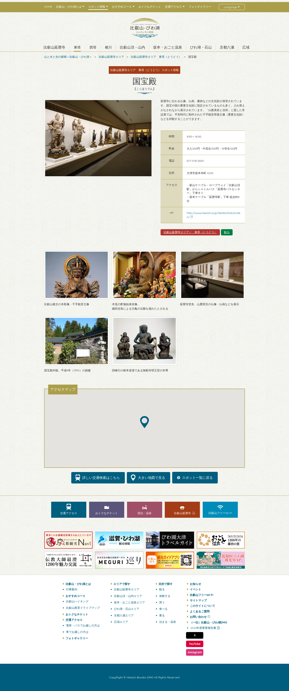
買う (162, 602)
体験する (164, 596)
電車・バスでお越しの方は (83, 625)
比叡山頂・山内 (132, 47)
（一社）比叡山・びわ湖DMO (208, 622)
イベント (195, 589)
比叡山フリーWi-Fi (201, 595)
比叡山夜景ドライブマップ (83, 608)
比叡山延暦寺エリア (111, 57)
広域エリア (121, 622)
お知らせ (195, 584)
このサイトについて (202, 606)
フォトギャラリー (200, 6)
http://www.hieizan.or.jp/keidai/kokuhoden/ (213, 215)
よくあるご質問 (200, 611)
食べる (163, 609)
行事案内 (71, 589)
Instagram (195, 652)
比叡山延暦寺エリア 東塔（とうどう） (156, 57)
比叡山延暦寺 (54, 47)
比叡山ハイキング (77, 601)
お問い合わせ (198, 617)
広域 (245, 47)
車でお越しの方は (77, 632)
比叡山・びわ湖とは (78, 584)
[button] (144, 422)
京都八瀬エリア (124, 615)
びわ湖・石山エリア (126, 609)
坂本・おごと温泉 (167, 47)
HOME (48, 6)
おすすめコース (75, 596)
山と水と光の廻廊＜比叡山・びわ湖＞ (68, 57)
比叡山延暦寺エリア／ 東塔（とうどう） (190, 232)
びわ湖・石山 (201, 47)
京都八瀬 (227, 47)
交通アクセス (74, 620)
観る (227, 232)
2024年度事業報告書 (203, 628)
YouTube (194, 644)
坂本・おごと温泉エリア (129, 602)
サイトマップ (198, 600)
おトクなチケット (149, 6)
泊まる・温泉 (167, 622)
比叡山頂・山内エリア (128, 596)
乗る (162, 615)
